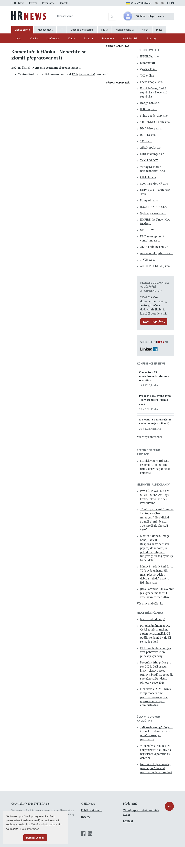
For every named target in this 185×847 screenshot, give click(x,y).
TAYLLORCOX (149, 160)
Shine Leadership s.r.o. (154, 115)
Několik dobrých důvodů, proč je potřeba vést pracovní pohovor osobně (156, 768)
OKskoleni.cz (148, 177)
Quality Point (148, 69)
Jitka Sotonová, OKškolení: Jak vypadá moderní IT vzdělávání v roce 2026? (157, 593)
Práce (159, 29)
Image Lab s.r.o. (150, 103)
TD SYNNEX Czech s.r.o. (155, 122)
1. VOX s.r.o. (147, 259)
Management (45, 29)
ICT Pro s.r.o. (148, 135)
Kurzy (145, 29)
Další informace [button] (29, 829)
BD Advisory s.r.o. (151, 128)
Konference (52, 38)
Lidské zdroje (22, 29)
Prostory (151, 38)
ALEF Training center (154, 247)
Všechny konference (149, 437)
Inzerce (33, 3)
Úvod (18, 38)
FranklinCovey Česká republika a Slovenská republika (153, 92)
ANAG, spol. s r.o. (150, 147)
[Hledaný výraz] (81, 16)
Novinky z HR (130, 38)
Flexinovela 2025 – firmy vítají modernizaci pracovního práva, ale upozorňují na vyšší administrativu (155, 697)
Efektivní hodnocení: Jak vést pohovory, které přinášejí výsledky (155, 652)
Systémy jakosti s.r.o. (153, 213)
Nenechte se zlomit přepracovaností (48, 54)
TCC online (147, 75)
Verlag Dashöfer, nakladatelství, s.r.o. (153, 169)
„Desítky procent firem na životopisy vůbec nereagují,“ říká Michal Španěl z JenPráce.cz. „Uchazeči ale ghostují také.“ (156, 519)
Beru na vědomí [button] (35, 837)
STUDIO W (147, 230)
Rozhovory (108, 38)
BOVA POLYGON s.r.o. (153, 207)
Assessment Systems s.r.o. (156, 253)
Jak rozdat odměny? (152, 619)
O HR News (18, 3)
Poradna (88, 38)
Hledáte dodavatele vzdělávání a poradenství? (154, 287)
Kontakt (64, 3)
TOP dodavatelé (148, 50)
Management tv (125, 29)
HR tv (104, 29)
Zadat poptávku (154, 321)
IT (61, 29)
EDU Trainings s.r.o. (152, 154)
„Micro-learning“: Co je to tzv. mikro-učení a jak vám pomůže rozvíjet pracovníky (156, 733)
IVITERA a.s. (42, 803)
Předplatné (48, 3)
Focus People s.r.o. (151, 82)
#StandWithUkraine (139, 3)
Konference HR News (151, 363)
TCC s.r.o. (146, 141)
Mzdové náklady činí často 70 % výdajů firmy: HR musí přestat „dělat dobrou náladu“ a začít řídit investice (156, 574)
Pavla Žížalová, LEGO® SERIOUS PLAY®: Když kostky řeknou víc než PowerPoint (154, 497)
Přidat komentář (118, 46)
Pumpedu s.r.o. (149, 200)
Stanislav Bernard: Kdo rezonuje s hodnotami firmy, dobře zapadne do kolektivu (155, 467)
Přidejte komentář (83, 74)
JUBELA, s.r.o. (148, 109)
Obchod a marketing (82, 29)
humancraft (147, 63)
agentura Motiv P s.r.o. (154, 183)
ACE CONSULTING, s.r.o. (155, 266)
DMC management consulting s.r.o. (152, 238)
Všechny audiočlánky (150, 603)
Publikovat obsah (91, 810)
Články (34, 38)
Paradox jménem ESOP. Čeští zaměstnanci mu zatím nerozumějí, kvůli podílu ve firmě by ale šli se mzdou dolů (155, 634)
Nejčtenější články (150, 612)
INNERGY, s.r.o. (149, 56)
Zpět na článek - (46, 67)
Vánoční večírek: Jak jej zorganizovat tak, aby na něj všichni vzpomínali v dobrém (155, 752)
